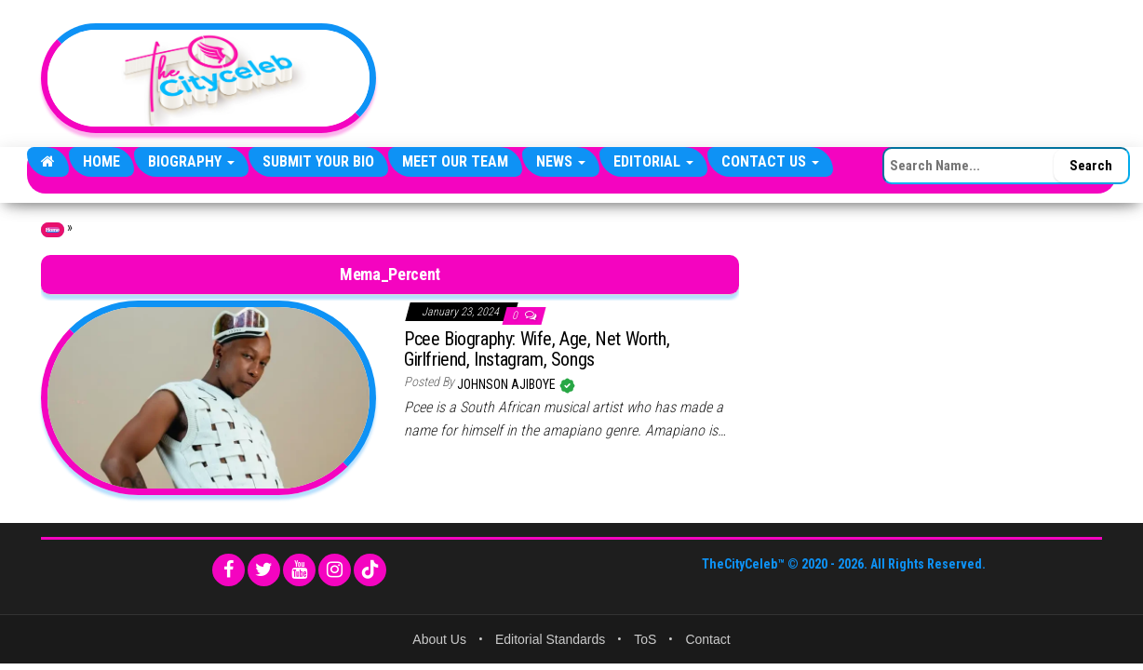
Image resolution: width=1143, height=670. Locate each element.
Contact (707, 639)
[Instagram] (334, 570)
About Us (439, 639)
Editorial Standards (550, 639)
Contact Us (770, 161)
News (560, 161)
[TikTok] (370, 570)
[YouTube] (299, 570)
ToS (645, 639)
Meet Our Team (455, 161)
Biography (191, 161)
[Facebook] (228, 570)
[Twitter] (264, 570)
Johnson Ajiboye (507, 384)
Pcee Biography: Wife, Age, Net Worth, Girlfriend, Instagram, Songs (536, 349)
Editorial (653, 161)
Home (101, 161)
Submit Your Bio (318, 161)
